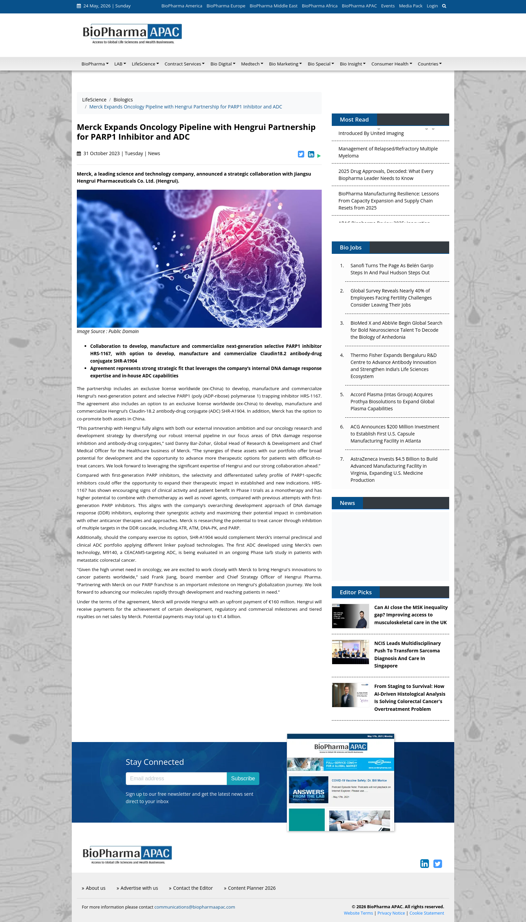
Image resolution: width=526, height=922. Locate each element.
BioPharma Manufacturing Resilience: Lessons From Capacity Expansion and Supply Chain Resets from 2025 (388, 202)
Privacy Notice (391, 913)
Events (387, 6)
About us (93, 888)
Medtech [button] (250, 64)
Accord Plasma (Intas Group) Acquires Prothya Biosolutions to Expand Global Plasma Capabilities (392, 401)
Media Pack (410, 6)
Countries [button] (428, 64)
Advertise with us (137, 888)
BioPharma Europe (226, 6)
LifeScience (94, 99)
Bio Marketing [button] (283, 64)
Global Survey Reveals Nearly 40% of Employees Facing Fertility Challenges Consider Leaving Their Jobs (391, 297)
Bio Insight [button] (351, 64)
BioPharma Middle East (274, 6)
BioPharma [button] (93, 64)
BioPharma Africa (320, 6)
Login (432, 6)
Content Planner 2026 (250, 888)
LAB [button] (118, 64)
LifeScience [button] (143, 64)
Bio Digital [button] (220, 64)
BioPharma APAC (359, 6)
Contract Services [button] (183, 64)
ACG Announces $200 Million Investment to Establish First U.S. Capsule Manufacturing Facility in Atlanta (395, 433)
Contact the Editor (191, 888)
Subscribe (243, 778)
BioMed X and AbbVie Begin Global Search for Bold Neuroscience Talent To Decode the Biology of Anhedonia (396, 330)
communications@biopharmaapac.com (194, 907)
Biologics (123, 99)
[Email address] (176, 778)
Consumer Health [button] (389, 64)
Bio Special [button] (319, 64)
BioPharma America (181, 6)
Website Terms (358, 913)
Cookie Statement (427, 913)
